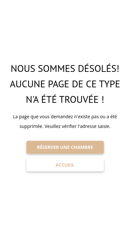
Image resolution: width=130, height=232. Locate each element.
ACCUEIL (64, 165)
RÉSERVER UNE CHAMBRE (65, 147)
